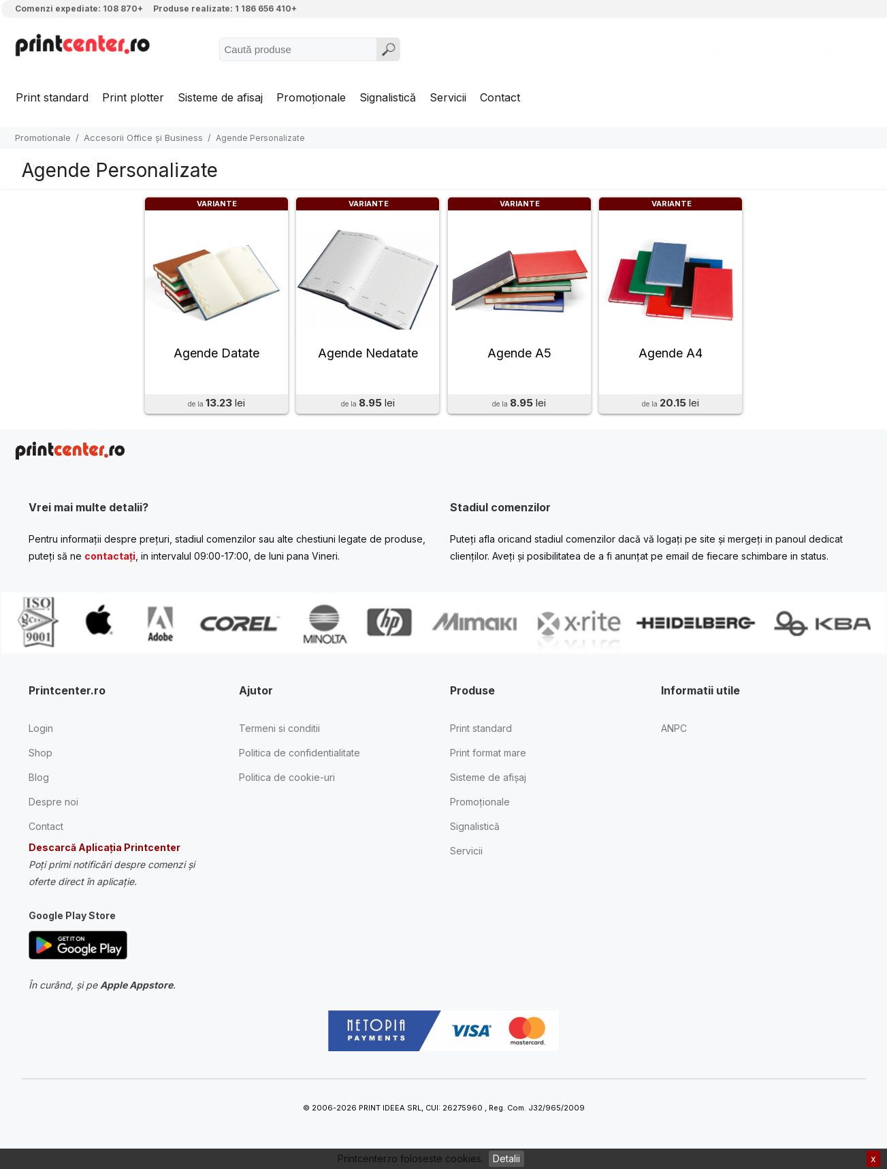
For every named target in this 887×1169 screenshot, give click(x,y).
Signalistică (387, 97)
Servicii (448, 97)
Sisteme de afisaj (220, 97)
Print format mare (488, 757)
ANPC (674, 732)
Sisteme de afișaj (488, 781)
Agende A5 (519, 357)
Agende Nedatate (368, 357)
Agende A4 (671, 357)
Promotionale (43, 137)
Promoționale (311, 97)
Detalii (506, 1158)
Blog (39, 781)
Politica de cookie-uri (287, 781)
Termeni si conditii (279, 732)
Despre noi (53, 806)
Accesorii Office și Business (143, 137)
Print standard (52, 97)
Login (41, 732)
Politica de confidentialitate (299, 757)
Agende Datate (216, 357)
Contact (500, 97)
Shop (40, 757)
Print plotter (133, 97)
